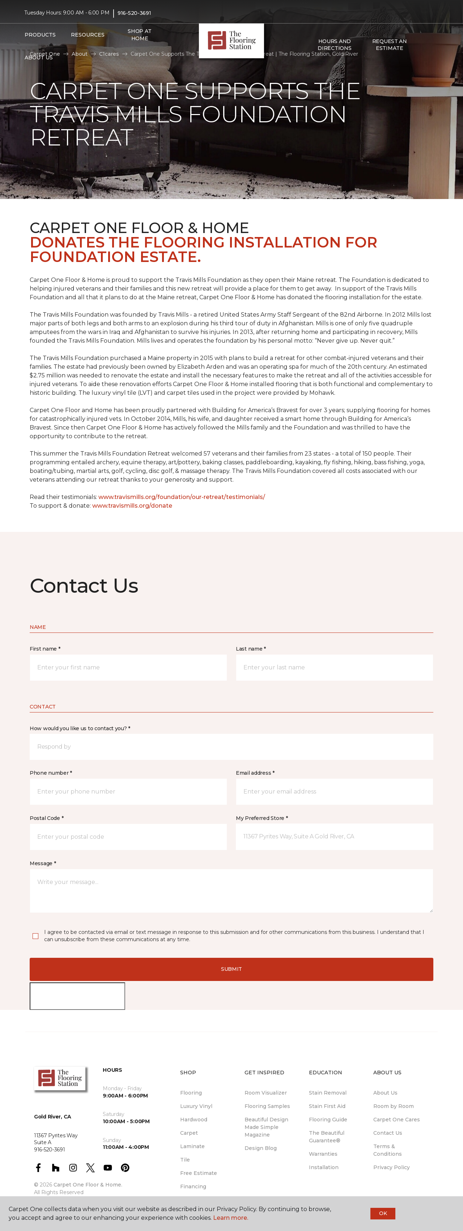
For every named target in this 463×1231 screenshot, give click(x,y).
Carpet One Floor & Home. (88, 1184)
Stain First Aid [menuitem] (327, 1106)
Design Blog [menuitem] (261, 1148)
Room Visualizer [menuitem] (266, 1093)
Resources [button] (88, 34)
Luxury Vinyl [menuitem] (196, 1106)
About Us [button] (39, 57)
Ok (383, 1213)
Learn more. (230, 1217)
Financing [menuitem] (193, 1186)
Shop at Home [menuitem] (140, 35)
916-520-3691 (134, 13)
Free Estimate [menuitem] (198, 1173)
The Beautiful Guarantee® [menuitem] (326, 1137)
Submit (231, 969)
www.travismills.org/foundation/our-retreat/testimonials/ (181, 497)
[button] (423, 45)
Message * (43, 863)
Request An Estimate (389, 45)
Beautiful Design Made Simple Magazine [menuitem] (266, 1127)
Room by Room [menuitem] (393, 1106)
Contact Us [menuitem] (387, 1133)
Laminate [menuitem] (192, 1146)
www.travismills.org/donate (132, 505)
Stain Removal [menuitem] (328, 1093)
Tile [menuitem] (185, 1159)
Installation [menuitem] (324, 1167)
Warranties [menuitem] (323, 1154)
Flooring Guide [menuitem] (328, 1119)
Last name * (251, 648)
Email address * (255, 772)
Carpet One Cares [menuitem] (396, 1119)
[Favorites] (431, 45)
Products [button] (40, 34)
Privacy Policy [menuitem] (391, 1167)
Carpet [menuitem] (189, 1133)
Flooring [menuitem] (191, 1093)
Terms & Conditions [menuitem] (387, 1150)
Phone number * (51, 772)
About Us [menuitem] (385, 1093)
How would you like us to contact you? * (80, 728)
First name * (45, 648)
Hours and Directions (334, 45)
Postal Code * (46, 818)
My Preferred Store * (262, 818)
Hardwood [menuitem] (193, 1119)
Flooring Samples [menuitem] (267, 1106)
